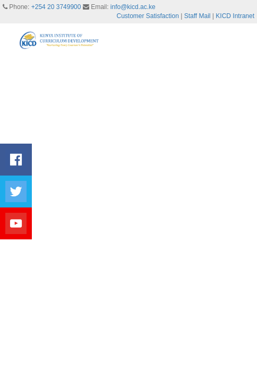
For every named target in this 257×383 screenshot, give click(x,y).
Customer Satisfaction (148, 16)
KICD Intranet (235, 16)
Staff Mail (197, 16)
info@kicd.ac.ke (133, 7)
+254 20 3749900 (56, 7)
